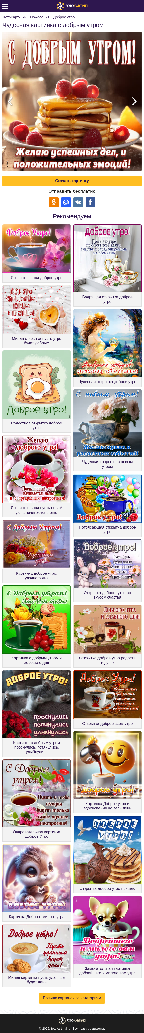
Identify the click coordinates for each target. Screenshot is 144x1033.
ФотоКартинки (14, 17)
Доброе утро (64, 17)
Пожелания (39, 17)
